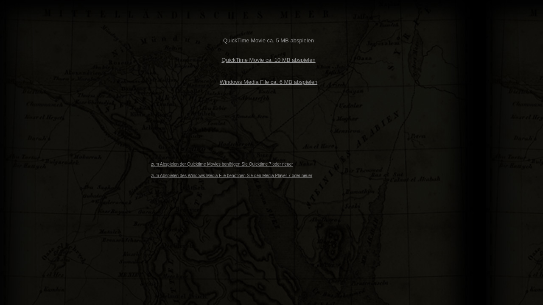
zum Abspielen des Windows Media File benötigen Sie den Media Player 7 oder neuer (231, 175)
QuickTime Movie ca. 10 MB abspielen (268, 60)
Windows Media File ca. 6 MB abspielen (269, 82)
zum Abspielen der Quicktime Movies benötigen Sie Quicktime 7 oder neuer (222, 164)
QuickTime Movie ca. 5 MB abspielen (268, 40)
